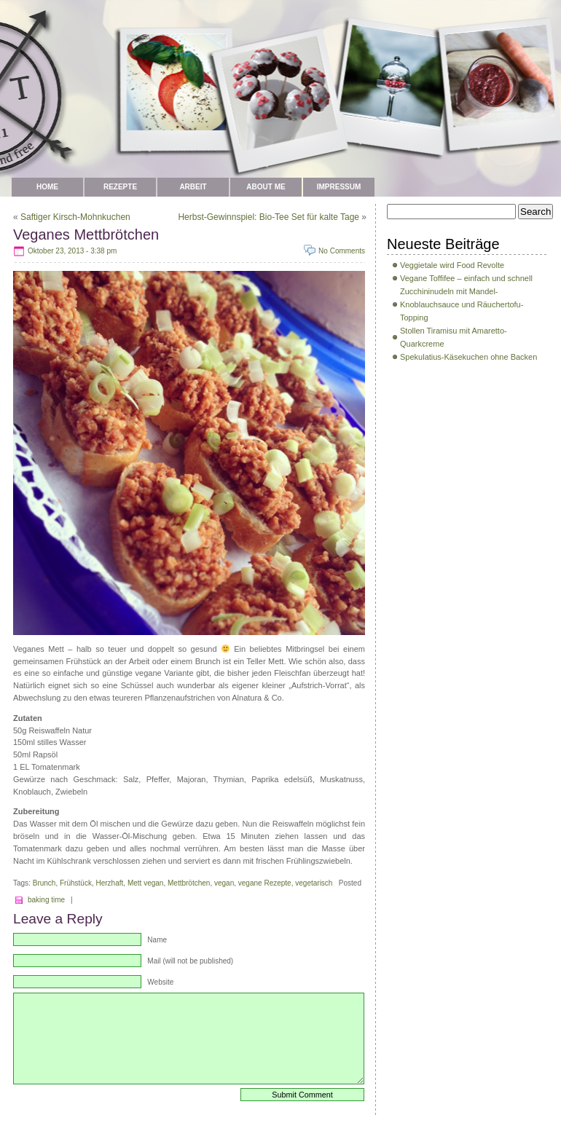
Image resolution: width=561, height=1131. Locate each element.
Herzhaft (110, 883)
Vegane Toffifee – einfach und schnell (466, 278)
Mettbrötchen (189, 883)
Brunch (44, 883)
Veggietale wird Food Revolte (452, 265)
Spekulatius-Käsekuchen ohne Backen (468, 356)
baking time (46, 900)
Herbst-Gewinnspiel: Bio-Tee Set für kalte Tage (268, 217)
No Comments (341, 251)
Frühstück (76, 883)
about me (265, 187)
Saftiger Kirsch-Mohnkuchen (75, 217)
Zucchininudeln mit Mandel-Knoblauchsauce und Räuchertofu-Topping (461, 304)
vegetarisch (313, 883)
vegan (224, 883)
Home (47, 187)
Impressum (339, 187)
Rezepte (120, 187)
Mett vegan (146, 883)
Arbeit (192, 187)
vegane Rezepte (264, 883)
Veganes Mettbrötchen (86, 234)
